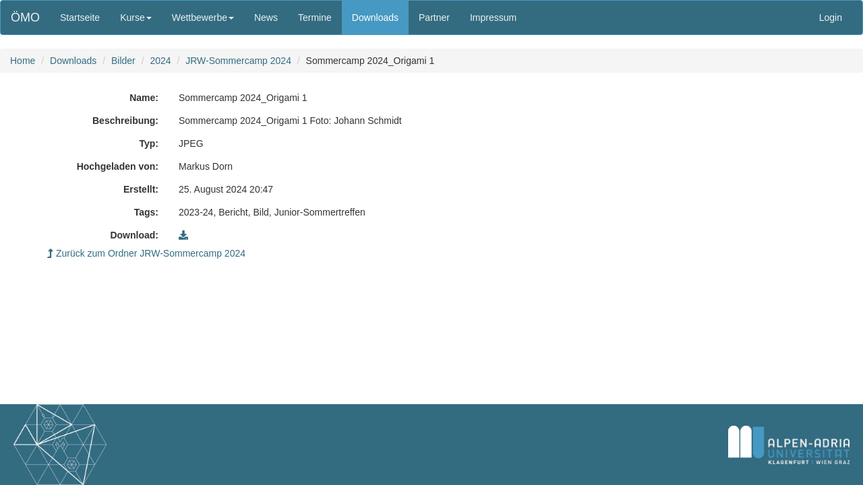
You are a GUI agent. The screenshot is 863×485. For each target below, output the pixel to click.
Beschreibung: (125, 120)
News (266, 17)
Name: (143, 97)
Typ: (148, 143)
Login (830, 17)
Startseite (80, 17)
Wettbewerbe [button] (203, 17)
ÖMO (25, 17)
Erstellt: (140, 189)
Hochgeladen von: (117, 166)
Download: (134, 235)
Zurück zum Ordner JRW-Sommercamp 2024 (146, 253)
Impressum (493, 17)
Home (22, 60)
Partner (434, 17)
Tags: (146, 212)
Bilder (123, 60)
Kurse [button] (136, 17)
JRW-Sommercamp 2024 (238, 60)
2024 (160, 60)
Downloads (375, 17)
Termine (315, 17)
